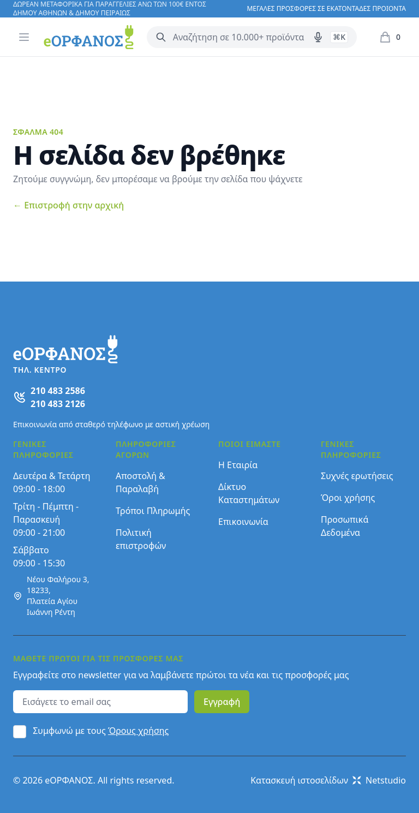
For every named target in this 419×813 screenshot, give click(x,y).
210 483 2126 (58, 404)
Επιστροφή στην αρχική (68, 205)
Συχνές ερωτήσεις (357, 476)
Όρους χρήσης (138, 731)
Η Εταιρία (238, 465)
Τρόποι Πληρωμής (153, 511)
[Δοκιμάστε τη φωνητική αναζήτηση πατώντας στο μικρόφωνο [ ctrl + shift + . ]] (318, 37)
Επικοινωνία (243, 522)
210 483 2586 (58, 391)
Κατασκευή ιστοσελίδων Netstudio (328, 780)
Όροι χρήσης (348, 498)
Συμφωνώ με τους (101, 731)
